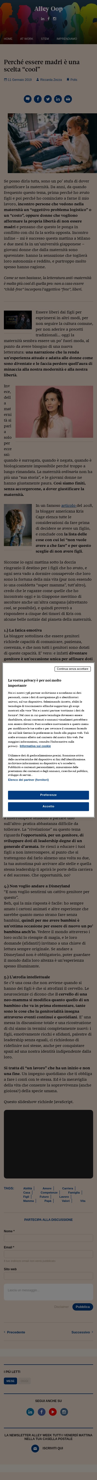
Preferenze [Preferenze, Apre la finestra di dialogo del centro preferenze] (48, 795)
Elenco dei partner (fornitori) (28, 779)
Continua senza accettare (72, 668)
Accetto (49, 806)
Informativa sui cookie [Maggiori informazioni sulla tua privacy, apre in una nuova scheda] (35, 746)
